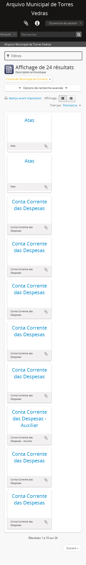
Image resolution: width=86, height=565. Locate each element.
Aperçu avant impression (23, 98)
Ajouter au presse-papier (46, 146)
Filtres (14, 55)
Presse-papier (26, 23)
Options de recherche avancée (43, 88)
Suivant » (72, 548)
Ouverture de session (63, 23)
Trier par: (56, 105)
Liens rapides (37, 23)
